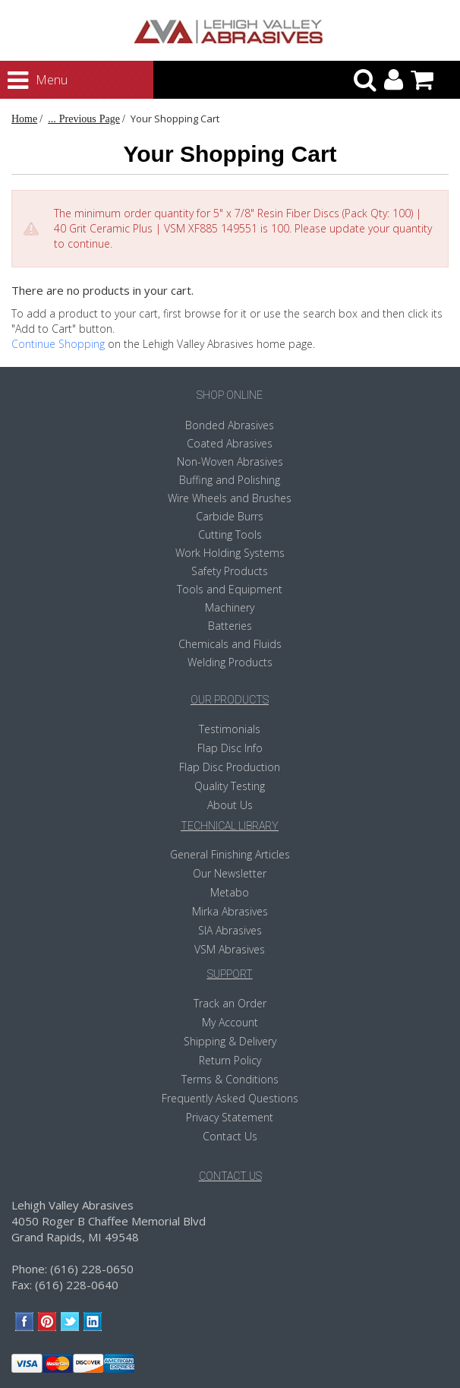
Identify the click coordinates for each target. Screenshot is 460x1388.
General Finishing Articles (230, 854)
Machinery (229, 607)
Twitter (70, 1321)
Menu (23, 80)
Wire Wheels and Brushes (229, 498)
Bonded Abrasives (229, 425)
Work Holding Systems (230, 552)
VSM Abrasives (229, 949)
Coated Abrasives (230, 443)
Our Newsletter (229, 873)
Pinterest (47, 1321)
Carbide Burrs (229, 516)
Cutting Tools (230, 534)
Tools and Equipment (229, 589)
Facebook (24, 1321)
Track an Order (230, 1003)
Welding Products (230, 662)
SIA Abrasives (230, 930)
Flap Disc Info (230, 748)
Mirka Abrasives (230, 911)
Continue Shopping (58, 344)
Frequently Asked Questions (230, 1098)
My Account (230, 1022)
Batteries (230, 625)
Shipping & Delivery (230, 1041)
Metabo (229, 892)
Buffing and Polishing (229, 480)
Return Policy (230, 1060)
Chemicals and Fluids (230, 644)
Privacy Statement (229, 1117)
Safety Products (229, 571)
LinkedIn (92, 1321)
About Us (230, 805)
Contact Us (230, 1136)
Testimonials (229, 729)
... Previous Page (84, 118)
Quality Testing (229, 786)
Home (24, 118)
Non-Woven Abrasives (230, 461)
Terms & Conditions (230, 1079)
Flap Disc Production (229, 767)
